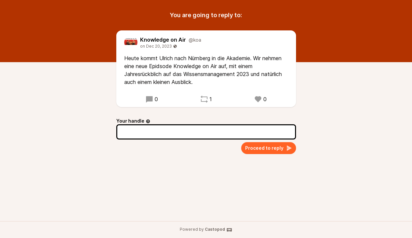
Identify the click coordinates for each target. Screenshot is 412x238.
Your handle (133, 121)
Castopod (218, 230)
